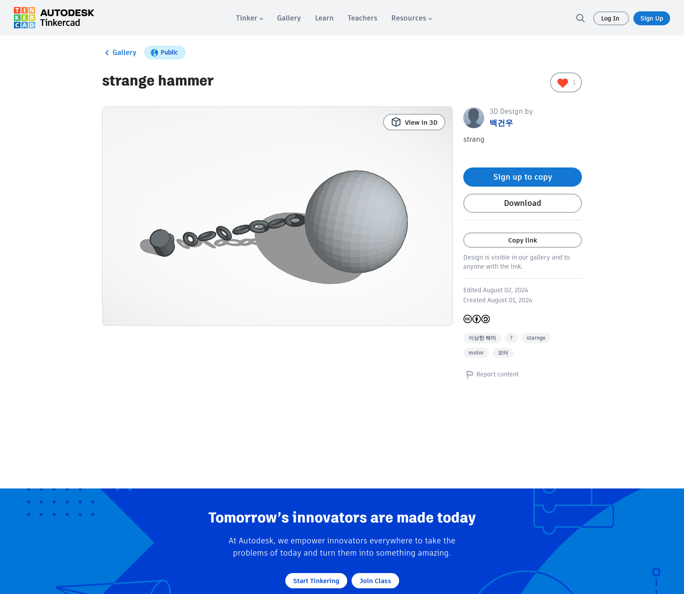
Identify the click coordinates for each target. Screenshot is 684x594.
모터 (503, 352)
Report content (491, 374)
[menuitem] (249, 18)
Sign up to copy (522, 176)
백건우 (501, 122)
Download (522, 203)
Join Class (375, 580)
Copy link (522, 240)
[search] (580, 17)
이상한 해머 (482, 337)
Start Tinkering (316, 580)
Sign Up (651, 18)
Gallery (119, 53)
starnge (536, 337)
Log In (611, 18)
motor (476, 352)
